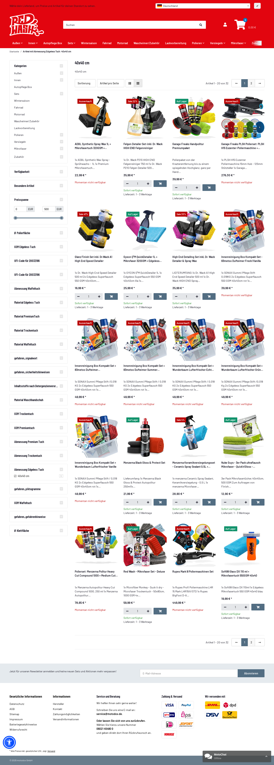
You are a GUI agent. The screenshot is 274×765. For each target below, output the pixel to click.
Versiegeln (20, 141)
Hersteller (58, 703)
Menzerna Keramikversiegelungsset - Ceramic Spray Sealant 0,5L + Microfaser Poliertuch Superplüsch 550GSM (193, 465)
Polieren (19, 134)
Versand (51, 751)
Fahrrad (18, 107)
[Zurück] (236, 83)
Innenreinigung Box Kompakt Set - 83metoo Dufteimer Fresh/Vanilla (241, 258)
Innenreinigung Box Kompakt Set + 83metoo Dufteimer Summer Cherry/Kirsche (144, 368)
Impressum (16, 719)
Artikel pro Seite (109, 83)
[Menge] (137, 183)
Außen (18, 73)
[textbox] (203, 5)
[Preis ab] (20, 209)
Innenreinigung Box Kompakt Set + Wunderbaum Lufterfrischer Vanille (95, 464)
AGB (12, 709)
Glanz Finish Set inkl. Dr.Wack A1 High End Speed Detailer (93, 258)
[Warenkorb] (245, 25)
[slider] (15, 218)
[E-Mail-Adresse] (189, 673)
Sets (16, 93)
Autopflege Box (23, 87)
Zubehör (19, 156)
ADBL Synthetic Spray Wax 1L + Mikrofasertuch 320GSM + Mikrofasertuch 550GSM (93, 146)
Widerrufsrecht (18, 729)
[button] (225, 25)
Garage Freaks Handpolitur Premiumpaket (188, 146)
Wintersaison (22, 100)
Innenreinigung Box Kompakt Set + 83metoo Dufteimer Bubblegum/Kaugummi (95, 368)
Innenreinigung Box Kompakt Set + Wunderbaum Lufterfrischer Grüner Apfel (242, 368)
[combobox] (202, 6)
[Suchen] (129, 25)
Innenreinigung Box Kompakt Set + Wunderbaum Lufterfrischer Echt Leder (193, 368)
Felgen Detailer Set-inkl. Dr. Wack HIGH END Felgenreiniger (142, 146)
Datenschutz (17, 703)
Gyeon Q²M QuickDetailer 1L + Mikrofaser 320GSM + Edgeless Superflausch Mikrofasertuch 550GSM (141, 259)
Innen (17, 80)
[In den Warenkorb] (160, 183)
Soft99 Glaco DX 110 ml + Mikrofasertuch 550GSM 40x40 (239, 573)
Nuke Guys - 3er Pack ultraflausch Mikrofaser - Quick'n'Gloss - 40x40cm (240, 465)
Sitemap (14, 714)
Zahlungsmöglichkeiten (66, 714)
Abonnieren (251, 673)
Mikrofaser (20, 148)
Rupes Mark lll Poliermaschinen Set (192, 571)
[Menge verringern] (127, 183)
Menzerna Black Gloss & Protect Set (144, 462)
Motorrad (19, 114)
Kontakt (57, 709)
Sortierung (84, 83)
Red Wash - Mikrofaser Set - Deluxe (144, 571)
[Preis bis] (49, 209)
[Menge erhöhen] (148, 183)
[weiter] (260, 83)
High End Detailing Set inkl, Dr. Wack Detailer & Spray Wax (193, 258)
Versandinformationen (66, 719)
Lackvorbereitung (24, 128)
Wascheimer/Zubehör (26, 121)
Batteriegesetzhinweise (23, 724)
